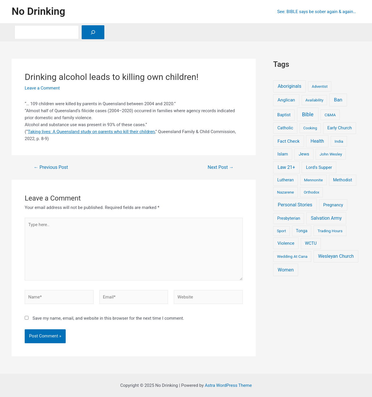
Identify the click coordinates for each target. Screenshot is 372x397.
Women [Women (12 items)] (286, 270)
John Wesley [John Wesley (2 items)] (331, 154)
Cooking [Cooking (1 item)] (310, 128)
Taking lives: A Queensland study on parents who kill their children (91, 131)
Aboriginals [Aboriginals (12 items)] (289, 86)
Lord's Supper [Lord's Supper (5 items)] (319, 167)
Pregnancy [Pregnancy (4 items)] (333, 205)
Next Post (221, 167)
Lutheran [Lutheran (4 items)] (285, 180)
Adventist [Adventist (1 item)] (320, 86)
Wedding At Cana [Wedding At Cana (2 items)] (292, 256)
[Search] (93, 32)
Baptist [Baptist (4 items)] (284, 114)
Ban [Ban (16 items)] (338, 100)
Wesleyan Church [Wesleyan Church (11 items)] (336, 256)
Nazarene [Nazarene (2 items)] (285, 192)
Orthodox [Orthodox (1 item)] (311, 192)
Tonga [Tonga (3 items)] (301, 230)
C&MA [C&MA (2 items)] (330, 114)
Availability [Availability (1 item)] (314, 100)
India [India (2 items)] (339, 141)
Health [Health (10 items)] (317, 141)
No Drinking (38, 11)
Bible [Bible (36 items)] (308, 114)
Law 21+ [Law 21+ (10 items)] (286, 167)
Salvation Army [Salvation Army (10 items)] (326, 218)
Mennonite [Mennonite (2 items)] (313, 180)
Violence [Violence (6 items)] (286, 243)
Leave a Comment (42, 88)
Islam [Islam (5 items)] (282, 154)
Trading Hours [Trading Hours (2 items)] (329, 230)
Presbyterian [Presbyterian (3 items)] (288, 218)
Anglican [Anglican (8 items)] (286, 100)
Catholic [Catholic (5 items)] (285, 127)
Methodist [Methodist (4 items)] (342, 180)
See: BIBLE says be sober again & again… (316, 11)
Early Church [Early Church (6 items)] (339, 127)
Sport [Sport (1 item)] (281, 231)
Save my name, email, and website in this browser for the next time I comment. (108, 318)
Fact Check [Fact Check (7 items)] (289, 141)
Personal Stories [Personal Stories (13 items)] (295, 205)
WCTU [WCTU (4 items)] (310, 243)
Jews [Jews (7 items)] (304, 154)
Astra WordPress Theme (228, 385)
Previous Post (51, 167)
